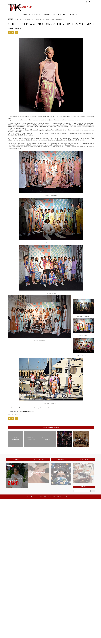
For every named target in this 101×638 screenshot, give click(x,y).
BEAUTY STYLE (37, 14)
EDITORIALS (47, 14)
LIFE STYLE (57, 14)
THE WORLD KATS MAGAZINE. (50, 497)
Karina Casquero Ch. (28, 411)
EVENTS (65, 14)
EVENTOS (18, 19)
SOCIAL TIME (73, 14)
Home (10, 19)
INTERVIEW (27, 14)
